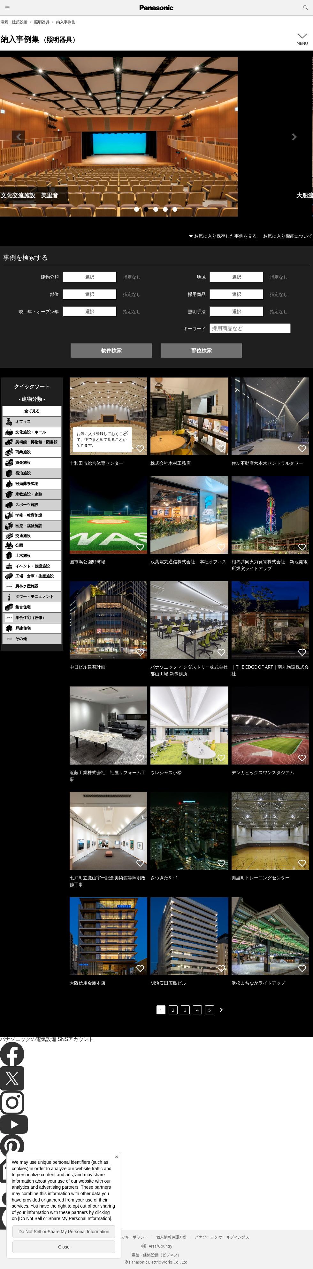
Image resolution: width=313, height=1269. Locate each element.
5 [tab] (175, 210)
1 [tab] (137, 210)
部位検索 (201, 350)
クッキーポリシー (133, 1237)
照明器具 (42, 22)
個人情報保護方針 (171, 1237)
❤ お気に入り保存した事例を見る (223, 236)
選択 (89, 277)
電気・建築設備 (14, 22)
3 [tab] (156, 210)
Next (294, 137)
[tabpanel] (156, 137)
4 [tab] (166, 210)
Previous (18, 137)
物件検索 (111, 350)
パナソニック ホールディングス (222, 1237)
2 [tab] (147, 210)
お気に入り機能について (287, 236)
